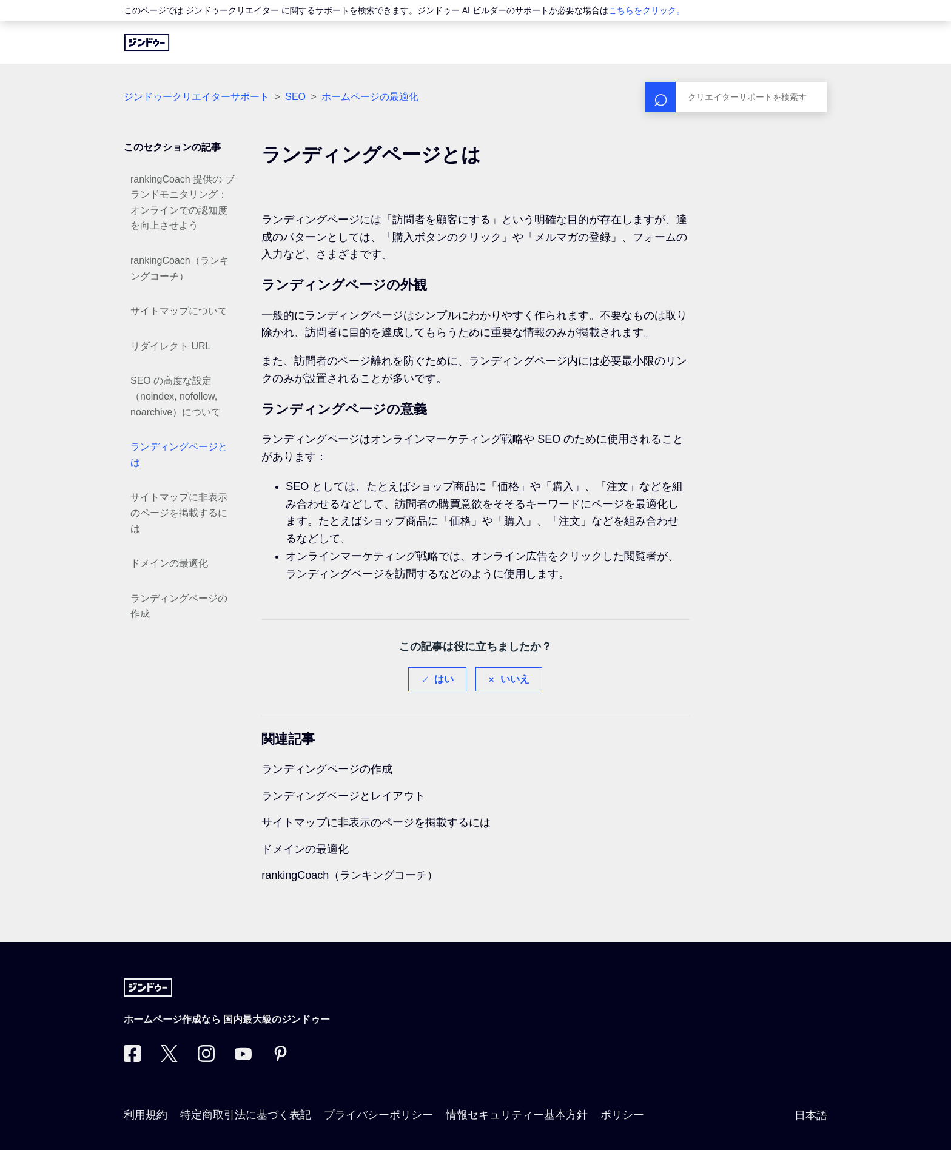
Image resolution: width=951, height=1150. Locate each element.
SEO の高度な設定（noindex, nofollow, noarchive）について (175, 396)
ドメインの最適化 (169, 563)
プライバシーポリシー (378, 1115)
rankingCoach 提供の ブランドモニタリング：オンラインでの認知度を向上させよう (182, 202)
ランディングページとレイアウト (343, 796)
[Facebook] (132, 1058)
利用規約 (145, 1115)
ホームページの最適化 (369, 97)
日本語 (811, 1115)
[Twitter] (169, 1058)
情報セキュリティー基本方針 (517, 1115)
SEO (295, 97)
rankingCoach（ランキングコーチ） (179, 268)
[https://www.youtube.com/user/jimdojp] (243, 1058)
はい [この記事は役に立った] (444, 679)
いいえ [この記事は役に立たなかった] (514, 679)
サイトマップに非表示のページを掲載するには (178, 512)
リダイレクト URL (170, 346)
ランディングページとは (178, 455)
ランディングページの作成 (178, 606)
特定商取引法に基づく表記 (245, 1115)
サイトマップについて (178, 311)
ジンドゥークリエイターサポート (196, 97)
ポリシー (622, 1115)
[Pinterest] (280, 1058)
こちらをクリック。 (646, 10)
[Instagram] (206, 1058)
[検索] (736, 97)
